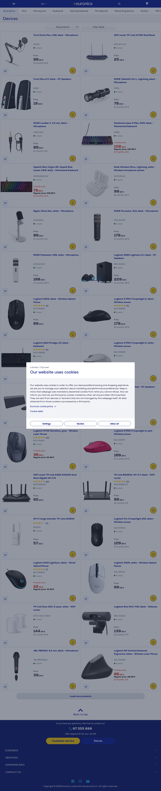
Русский (45, 367)
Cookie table (36, 411)
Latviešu (34, 367)
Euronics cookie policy (43, 406)
